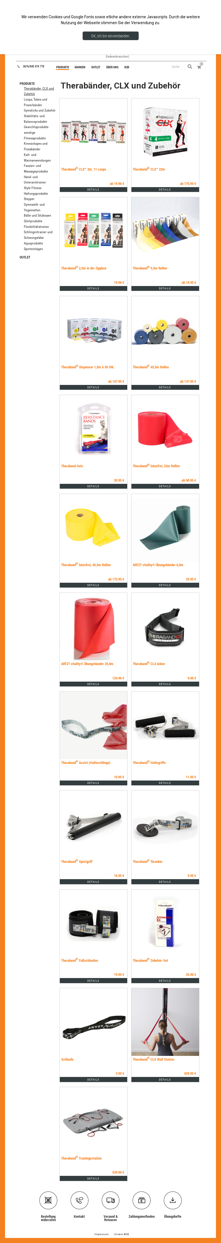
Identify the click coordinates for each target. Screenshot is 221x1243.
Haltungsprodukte (36, 194)
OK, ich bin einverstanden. (110, 35)
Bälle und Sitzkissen (37, 215)
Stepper (29, 199)
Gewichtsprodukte (36, 127)
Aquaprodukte (33, 243)
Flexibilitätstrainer (36, 227)
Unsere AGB (121, 1234)
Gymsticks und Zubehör (40, 110)
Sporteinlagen (33, 249)
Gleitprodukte (33, 221)
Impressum (101, 1234)
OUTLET (25, 257)
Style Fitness (32, 188)
